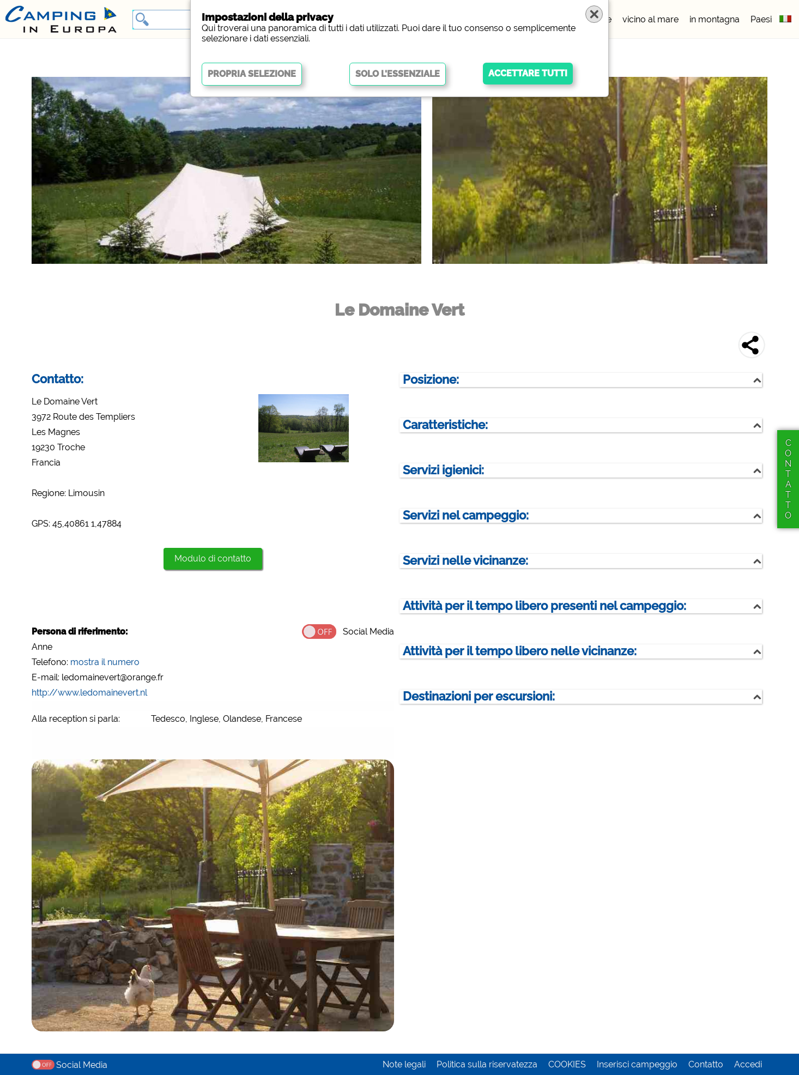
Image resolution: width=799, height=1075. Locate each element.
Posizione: (431, 379)
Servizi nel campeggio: (466, 515)
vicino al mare (650, 19)
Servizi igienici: (443, 470)
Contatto (705, 1064)
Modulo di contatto (212, 558)
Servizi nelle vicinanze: (465, 560)
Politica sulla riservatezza (487, 1064)
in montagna (714, 19)
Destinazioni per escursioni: (479, 696)
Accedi (748, 1064)
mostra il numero (105, 662)
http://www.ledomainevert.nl (89, 692)
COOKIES (567, 1064)
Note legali (404, 1064)
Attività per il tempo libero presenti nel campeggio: (544, 606)
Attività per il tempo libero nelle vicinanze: (520, 651)
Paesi (761, 19)
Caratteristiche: (445, 425)
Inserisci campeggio (637, 1064)
